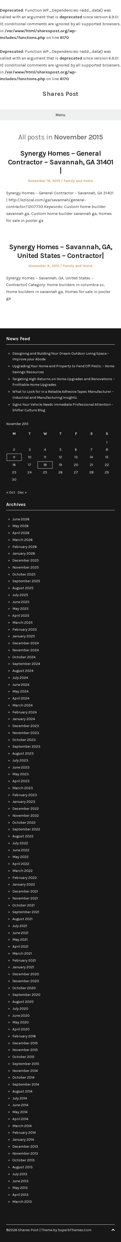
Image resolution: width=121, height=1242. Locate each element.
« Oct (10, 492)
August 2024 (22, 671)
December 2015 (25, 1043)
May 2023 (20, 774)
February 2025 (24, 629)
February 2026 (24, 547)
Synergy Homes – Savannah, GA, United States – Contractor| (60, 251)
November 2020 (25, 981)
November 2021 (25, 898)
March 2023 (22, 788)
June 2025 (20, 602)
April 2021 (20, 946)
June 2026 (20, 519)
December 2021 (25, 891)
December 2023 (25, 726)
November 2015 (25, 1050)
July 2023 (20, 760)
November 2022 (25, 815)
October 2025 (24, 574)
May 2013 (20, 1188)
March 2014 (22, 1126)
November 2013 (25, 1153)
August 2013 (22, 1167)
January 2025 (23, 636)
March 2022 (22, 871)
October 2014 (23, 1077)
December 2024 (25, 643)
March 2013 (22, 1201)
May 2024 (20, 691)
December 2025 (25, 560)
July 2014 (19, 1098)
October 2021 (23, 905)
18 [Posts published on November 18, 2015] (45, 465)
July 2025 (20, 595)
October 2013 (23, 1160)
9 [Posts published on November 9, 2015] (14, 457)
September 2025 (26, 581)
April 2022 (20, 864)
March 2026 (22, 540)
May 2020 (20, 1022)
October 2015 (23, 1057)
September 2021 (25, 912)
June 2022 (20, 850)
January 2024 (23, 719)
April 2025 (20, 615)
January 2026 (23, 553)
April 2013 (20, 1195)
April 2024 (20, 698)
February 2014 (24, 1132)
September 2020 (26, 995)
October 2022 (24, 822)
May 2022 (20, 857)
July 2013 (19, 1174)
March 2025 (22, 622)
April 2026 (20, 533)
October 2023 (24, 740)
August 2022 (22, 836)
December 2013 (25, 1146)
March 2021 (22, 953)
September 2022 (26, 829)
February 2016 (24, 1036)
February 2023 (24, 795)
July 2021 (19, 926)
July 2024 (20, 678)
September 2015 (25, 1064)
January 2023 (23, 801)
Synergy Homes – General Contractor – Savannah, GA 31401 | (60, 162)
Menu (60, 115)
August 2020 (23, 1001)
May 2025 (20, 608)
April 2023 (21, 781)
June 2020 (21, 1015)
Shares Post (60, 93)
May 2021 (20, 939)
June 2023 (21, 767)
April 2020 (21, 1029)
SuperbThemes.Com (74, 1230)
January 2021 (23, 967)
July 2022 (20, 843)
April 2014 (20, 1119)
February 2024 (24, 712)
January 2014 (23, 1139)
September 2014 (25, 1084)
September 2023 (26, 746)
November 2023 (25, 733)
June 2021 (20, 933)
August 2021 (22, 919)
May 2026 (20, 526)
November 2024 (25, 650)
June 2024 (20, 684)
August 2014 (22, 1091)
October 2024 (24, 657)
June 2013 (20, 1181)
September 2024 (26, 664)
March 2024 (22, 705)
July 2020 (20, 1008)
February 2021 (24, 960)
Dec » (22, 492)
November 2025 (25, 567)
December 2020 (25, 974)
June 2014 (20, 1105)
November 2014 (25, 1071)
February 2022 (24, 878)
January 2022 (23, 884)
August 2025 (22, 588)
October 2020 (24, 988)
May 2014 (20, 1112)
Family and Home (78, 181)
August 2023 (23, 753)
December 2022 (25, 808)
